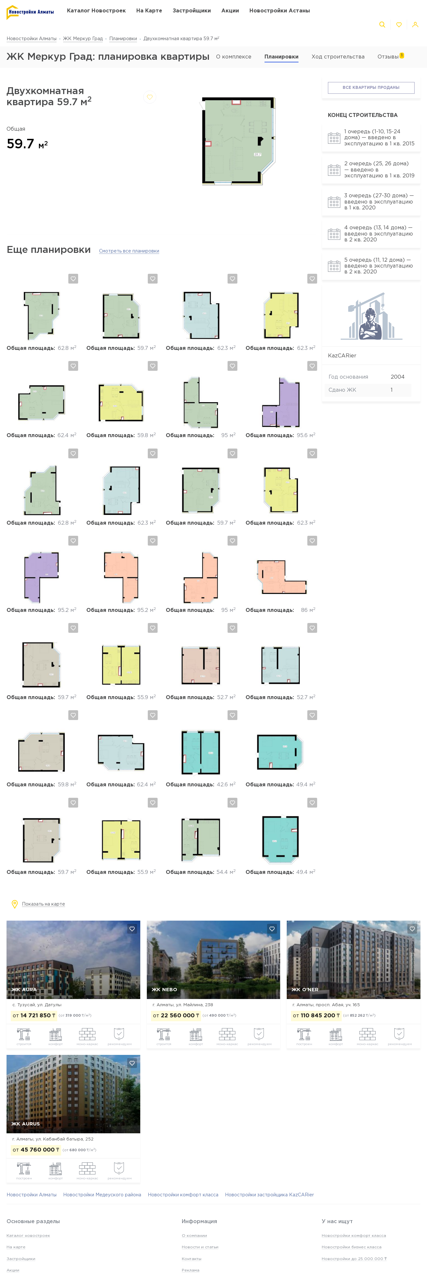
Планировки (123, 39)
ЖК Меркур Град (83, 39)
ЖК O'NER (305, 990)
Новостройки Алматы (32, 39)
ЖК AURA (24, 990)
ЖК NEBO (164, 990)
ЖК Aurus (25, 1124)
